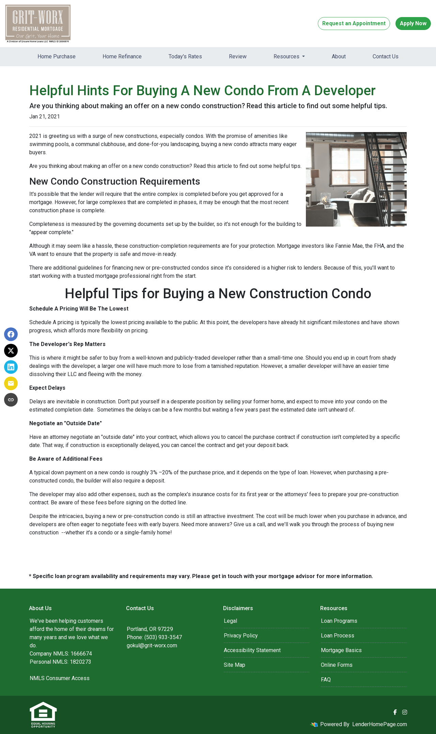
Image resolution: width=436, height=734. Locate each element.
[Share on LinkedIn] (11, 367)
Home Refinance (122, 56)
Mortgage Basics (341, 650)
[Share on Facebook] (11, 334)
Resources (287, 56)
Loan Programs (339, 621)
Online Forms (337, 665)
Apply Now (413, 23)
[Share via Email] (11, 383)
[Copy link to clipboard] (11, 400)
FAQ (326, 679)
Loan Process (337, 635)
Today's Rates (185, 56)
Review (238, 56)
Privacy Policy (241, 635)
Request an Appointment (354, 23)
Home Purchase (56, 56)
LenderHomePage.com (379, 724)
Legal (230, 621)
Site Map (234, 665)
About (339, 56)
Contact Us (386, 56)
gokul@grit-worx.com (152, 645)
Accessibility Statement (252, 650)
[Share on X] (11, 351)
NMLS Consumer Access (60, 678)
